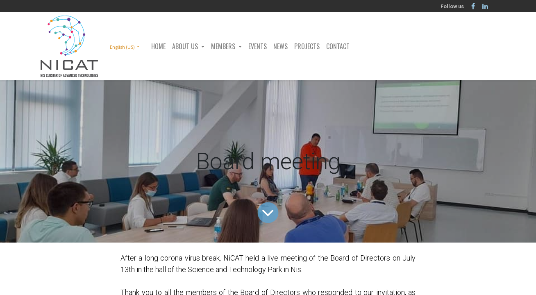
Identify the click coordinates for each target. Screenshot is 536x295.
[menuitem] (158, 46)
